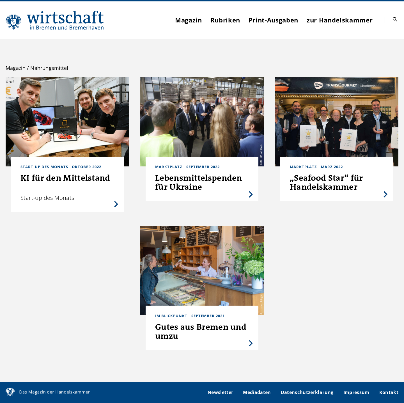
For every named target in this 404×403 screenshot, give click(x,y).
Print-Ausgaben (273, 20)
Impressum (356, 392)
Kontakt (388, 392)
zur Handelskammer (340, 20)
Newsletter (220, 392)
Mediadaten (257, 392)
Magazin (188, 20)
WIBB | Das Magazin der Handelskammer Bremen (55, 20)
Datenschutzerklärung (307, 392)
